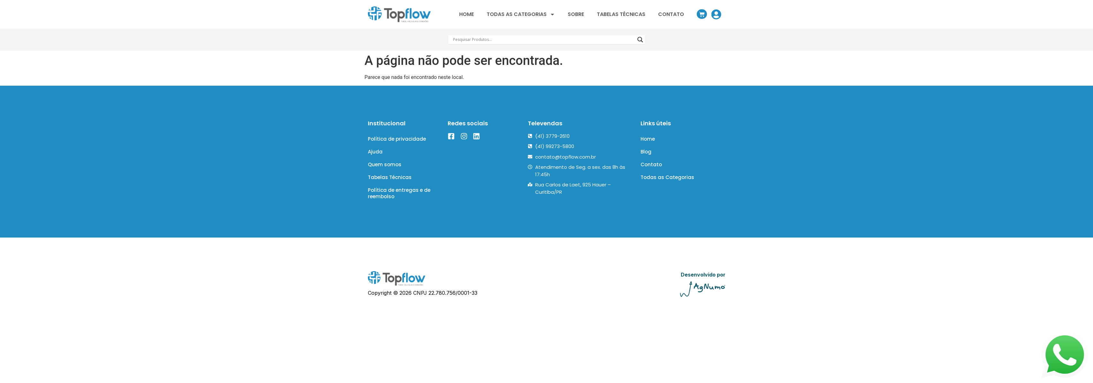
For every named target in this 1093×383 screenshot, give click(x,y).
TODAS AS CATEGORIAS (521, 14)
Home (648, 140)
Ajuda (375, 154)
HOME (466, 14)
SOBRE (576, 14)
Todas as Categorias (667, 184)
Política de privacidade (397, 140)
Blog (646, 154)
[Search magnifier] (640, 39)
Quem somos (384, 169)
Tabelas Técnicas (390, 184)
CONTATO (671, 14)
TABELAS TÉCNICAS (621, 14)
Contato (651, 169)
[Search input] (543, 39)
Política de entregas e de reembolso (399, 201)
